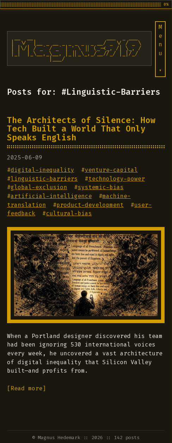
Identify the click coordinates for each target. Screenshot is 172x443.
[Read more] (26, 388)
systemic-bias (101, 187)
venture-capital (111, 170)
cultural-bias (69, 213)
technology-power (116, 178)
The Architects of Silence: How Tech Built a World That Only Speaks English (81, 129)
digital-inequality (42, 170)
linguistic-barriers (44, 178)
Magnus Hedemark (59, 438)
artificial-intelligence (51, 196)
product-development (90, 205)
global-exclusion (39, 187)
